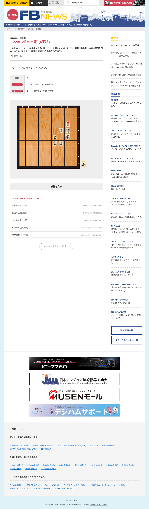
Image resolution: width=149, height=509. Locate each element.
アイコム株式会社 (16, 485)
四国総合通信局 (16, 469)
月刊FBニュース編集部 (98, 505)
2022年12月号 (21, 29)
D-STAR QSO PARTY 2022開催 (125, 45)
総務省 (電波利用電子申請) (43, 445)
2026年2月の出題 (19, 213)
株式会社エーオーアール (100, 485)
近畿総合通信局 (112, 465)
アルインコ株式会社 (52, 485)
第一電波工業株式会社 (42, 489)
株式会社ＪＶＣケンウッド (20, 489)
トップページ (9, 29)
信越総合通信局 (64, 465)
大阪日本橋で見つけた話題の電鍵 (126, 75)
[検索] (81, 3)
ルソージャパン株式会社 (64, 489)
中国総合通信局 (128, 465)
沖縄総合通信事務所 (48, 469)
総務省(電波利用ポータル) (19, 445)
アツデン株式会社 (34, 485)
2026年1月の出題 (19, 220)
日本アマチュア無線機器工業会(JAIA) (72, 445)
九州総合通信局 (31, 469)
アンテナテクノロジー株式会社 (75, 485)
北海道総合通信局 (16, 465)
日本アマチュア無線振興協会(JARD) (23, 449)
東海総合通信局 (96, 465)
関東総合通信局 (49, 465)
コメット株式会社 (120, 485)
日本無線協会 (46, 449)
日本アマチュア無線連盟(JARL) (102, 445)
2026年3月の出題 (19, 205)
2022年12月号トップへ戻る (56, 246)
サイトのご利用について (74, 500)
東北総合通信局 (33, 465)
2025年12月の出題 (20, 227)
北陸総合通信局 (80, 465)
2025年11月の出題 (20, 235)
